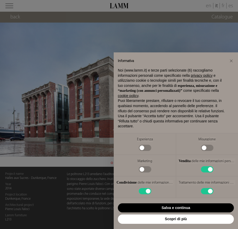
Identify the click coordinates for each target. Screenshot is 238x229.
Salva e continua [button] (176, 208)
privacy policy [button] (202, 75)
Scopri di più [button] (176, 219)
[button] (231, 61)
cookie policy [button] (128, 96)
